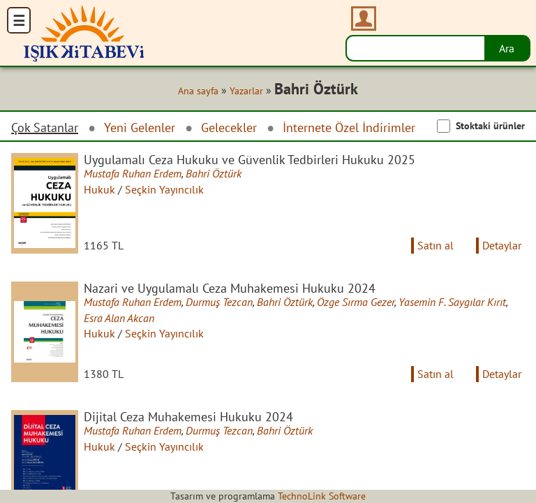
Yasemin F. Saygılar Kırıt (452, 302)
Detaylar (501, 245)
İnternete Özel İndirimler (349, 127)
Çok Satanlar (44, 128)
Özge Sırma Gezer (355, 302)
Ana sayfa (198, 91)
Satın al (435, 245)
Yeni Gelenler (139, 127)
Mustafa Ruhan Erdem (132, 173)
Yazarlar (246, 91)
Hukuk (99, 189)
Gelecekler (229, 127)
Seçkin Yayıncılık (164, 189)
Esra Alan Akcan (119, 318)
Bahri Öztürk (213, 173)
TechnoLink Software (322, 496)
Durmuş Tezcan (219, 302)
